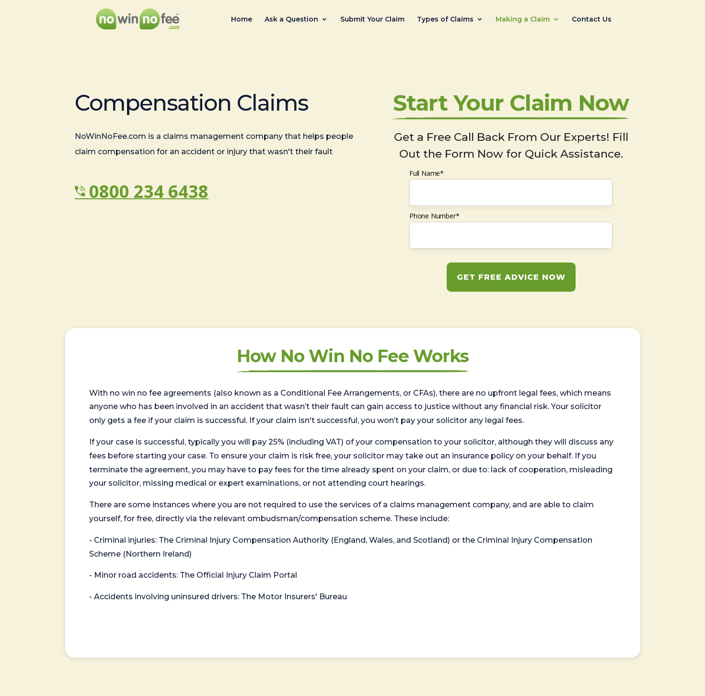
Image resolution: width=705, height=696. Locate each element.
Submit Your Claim (372, 19)
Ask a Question (291, 19)
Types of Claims (445, 19)
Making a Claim (523, 19)
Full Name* (426, 173)
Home (241, 19)
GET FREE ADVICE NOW (511, 277)
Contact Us (592, 19)
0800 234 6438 (148, 191)
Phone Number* (434, 215)
